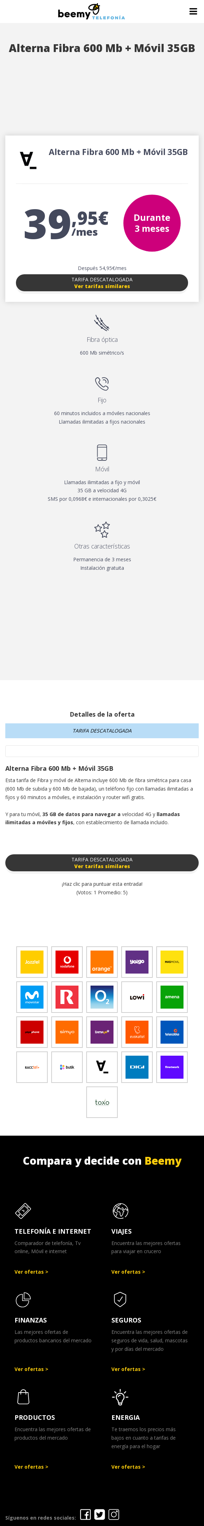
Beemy (163, 1160)
